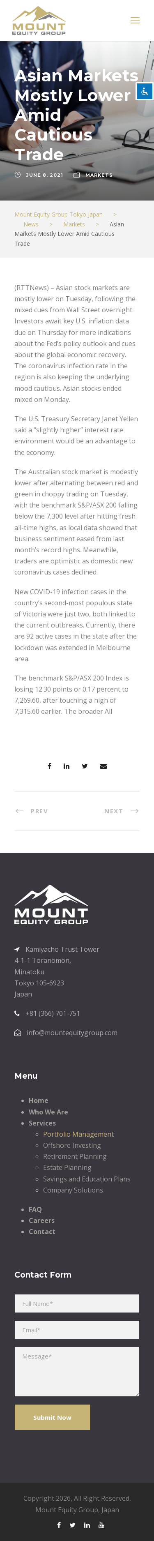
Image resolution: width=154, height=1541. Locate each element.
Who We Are (48, 1112)
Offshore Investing (72, 1145)
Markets (99, 175)
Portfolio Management (78, 1134)
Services (42, 1123)
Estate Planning (67, 1167)
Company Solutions (73, 1190)
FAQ (35, 1209)
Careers (42, 1220)
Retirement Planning (75, 1156)
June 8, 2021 (44, 175)
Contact (42, 1231)
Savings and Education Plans (87, 1178)
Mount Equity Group (66, 1509)
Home (38, 1100)
